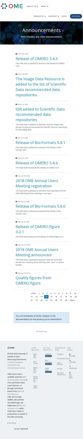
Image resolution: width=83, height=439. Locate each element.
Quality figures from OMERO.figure (33, 280)
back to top (42, 331)
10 (75, 293)
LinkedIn (72, 361)
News (43, 6)
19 (71, 297)
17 (61, 297)
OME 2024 (35, 387)
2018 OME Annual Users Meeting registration (37, 183)
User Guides (60, 364)
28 (66, 300)
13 (41, 297)
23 (41, 300)
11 (32, 297)
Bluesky (72, 355)
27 (61, 300)
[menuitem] (13, 6)
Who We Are (35, 355)
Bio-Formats (48, 362)
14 (46, 297)
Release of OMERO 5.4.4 (37, 162)
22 (36, 300)
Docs (64, 16)
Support (52, 16)
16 (56, 297)
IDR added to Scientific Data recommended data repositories (40, 114)
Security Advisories (60, 374)
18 (66, 297)
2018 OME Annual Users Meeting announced (37, 252)
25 (51, 300)
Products (39, 16)
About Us (31, 6)
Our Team (35, 362)
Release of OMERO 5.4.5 (37, 58)
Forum (59, 368)
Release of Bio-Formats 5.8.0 (40, 206)
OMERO (48, 355)
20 (76, 297)
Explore (76, 16)
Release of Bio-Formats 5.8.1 (40, 142)
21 (32, 300)
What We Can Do (35, 370)
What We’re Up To (35, 379)
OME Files (48, 370)
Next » (72, 300)
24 (46, 300)
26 (56, 300)
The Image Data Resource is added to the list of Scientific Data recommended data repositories (41, 86)
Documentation (60, 358)
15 (51, 297)
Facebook (72, 367)
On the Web (70, 375)
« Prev (33, 293)
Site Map (11, 423)
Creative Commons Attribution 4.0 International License (16, 365)
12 (36, 297)
